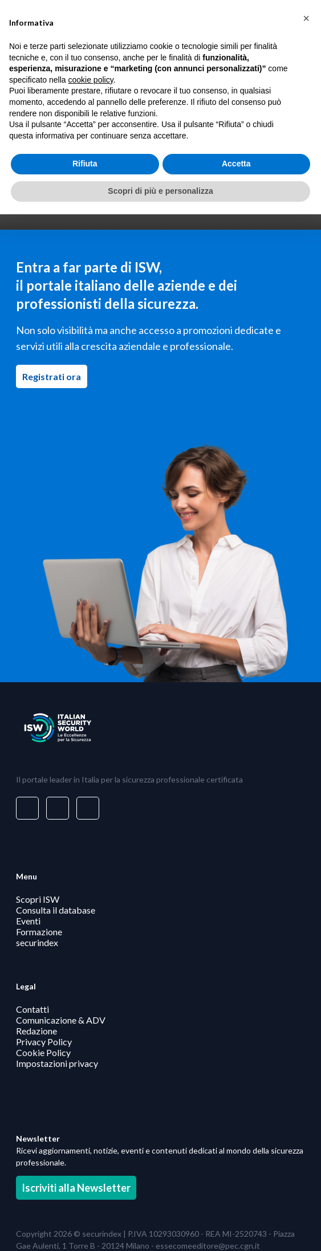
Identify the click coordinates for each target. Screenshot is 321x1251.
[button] (306, 18)
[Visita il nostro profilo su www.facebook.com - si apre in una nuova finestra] (57, 808)
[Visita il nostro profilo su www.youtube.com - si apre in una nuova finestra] (88, 808)
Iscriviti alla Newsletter (76, 1187)
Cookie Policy (43, 1051)
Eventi (28, 920)
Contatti (32, 1008)
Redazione (36, 1030)
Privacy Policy (44, 1041)
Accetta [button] (236, 163)
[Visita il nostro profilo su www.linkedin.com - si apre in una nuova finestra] (27, 808)
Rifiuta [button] (84, 163)
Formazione (39, 931)
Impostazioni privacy (57, 1062)
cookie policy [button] (90, 79)
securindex (37, 942)
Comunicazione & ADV (60, 1019)
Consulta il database (55, 909)
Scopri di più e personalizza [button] (160, 190)
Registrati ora (54, 376)
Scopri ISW (37, 899)
